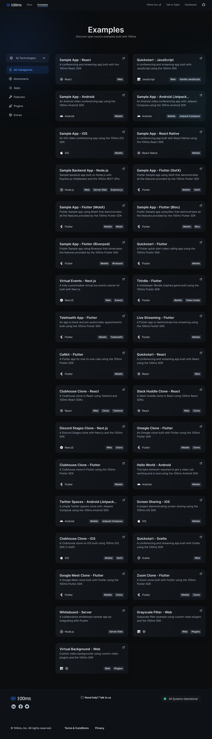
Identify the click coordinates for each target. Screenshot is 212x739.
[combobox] (28, 58)
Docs (29, 4)
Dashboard (190, 4)
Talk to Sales (173, 4)
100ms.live (154, 4)
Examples (42, 4)
